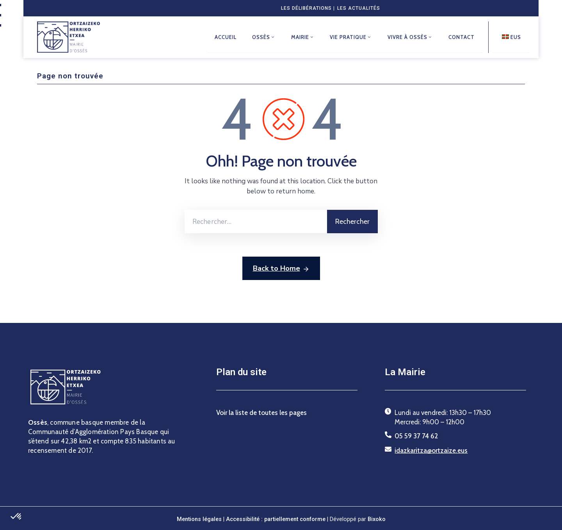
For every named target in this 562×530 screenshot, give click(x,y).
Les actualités (358, 8)
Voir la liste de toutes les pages (261, 412)
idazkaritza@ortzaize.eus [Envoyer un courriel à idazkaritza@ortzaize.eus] (431, 450)
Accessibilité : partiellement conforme (276, 519)
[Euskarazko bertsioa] (511, 37)
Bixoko (377, 519)
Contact (461, 37)
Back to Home (281, 269)
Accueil (225, 37)
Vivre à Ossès (410, 37)
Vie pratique (351, 37)
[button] (16, 516)
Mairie (302, 37)
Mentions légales (199, 519)
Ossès (263, 37)
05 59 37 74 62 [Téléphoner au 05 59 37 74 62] (416, 436)
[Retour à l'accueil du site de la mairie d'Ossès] (68, 37)
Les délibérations (306, 8)
